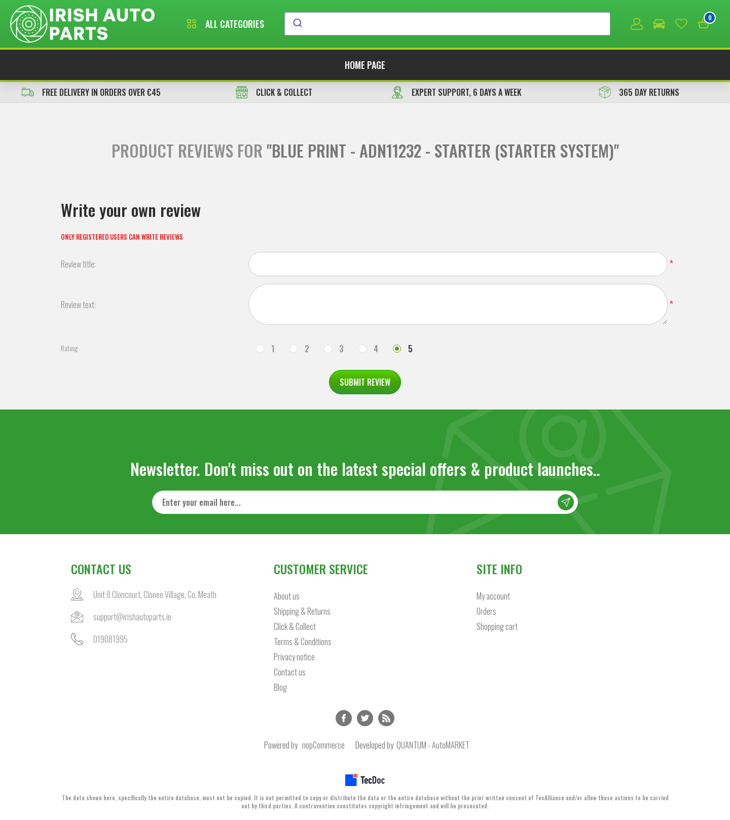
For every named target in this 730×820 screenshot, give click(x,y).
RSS (386, 718)
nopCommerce (323, 745)
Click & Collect (295, 626)
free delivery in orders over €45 (91, 92)
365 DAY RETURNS (639, 92)
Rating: (70, 348)
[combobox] (447, 23)
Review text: (78, 305)
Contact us (290, 672)
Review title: (78, 264)
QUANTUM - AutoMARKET (432, 745)
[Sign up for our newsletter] (365, 502)
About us (287, 596)
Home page (365, 64)
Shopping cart (497, 626)
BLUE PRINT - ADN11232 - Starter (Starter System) (443, 150)
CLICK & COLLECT (274, 92)
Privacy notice (294, 657)
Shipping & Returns (302, 611)
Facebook (344, 718)
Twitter (365, 718)
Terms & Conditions (303, 642)
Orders (486, 611)
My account (493, 596)
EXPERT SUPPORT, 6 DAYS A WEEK (456, 92)
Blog (280, 687)
